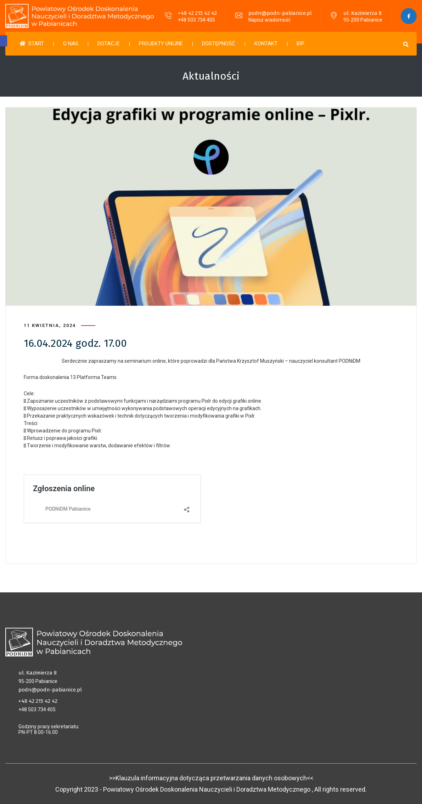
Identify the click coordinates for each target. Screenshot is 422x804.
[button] (3, 40)
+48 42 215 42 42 (197, 13)
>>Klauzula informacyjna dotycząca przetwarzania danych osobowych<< (211, 778)
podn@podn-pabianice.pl (280, 13)
